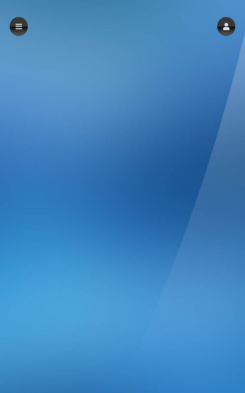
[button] (226, 26)
